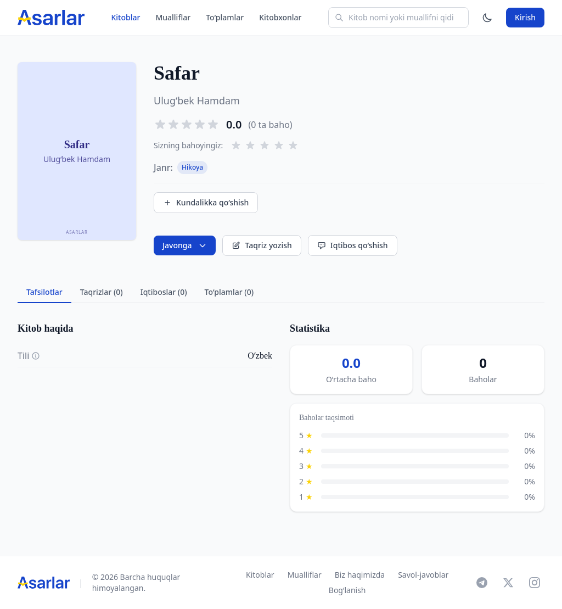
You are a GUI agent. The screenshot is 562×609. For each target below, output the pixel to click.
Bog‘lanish (347, 590)
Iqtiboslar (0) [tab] (163, 292)
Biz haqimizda (360, 574)
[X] (508, 583)
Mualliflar (172, 17)
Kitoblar (125, 17)
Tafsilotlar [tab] (44, 292)
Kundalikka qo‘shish (206, 202)
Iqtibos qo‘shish (352, 245)
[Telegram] (482, 583)
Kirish (525, 17)
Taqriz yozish (261, 245)
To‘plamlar (225, 17)
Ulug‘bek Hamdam (197, 100)
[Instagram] (534, 583)
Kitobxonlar (280, 17)
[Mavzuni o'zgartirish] (487, 17)
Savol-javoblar (423, 574)
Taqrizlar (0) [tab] (101, 292)
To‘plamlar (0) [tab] (229, 292)
